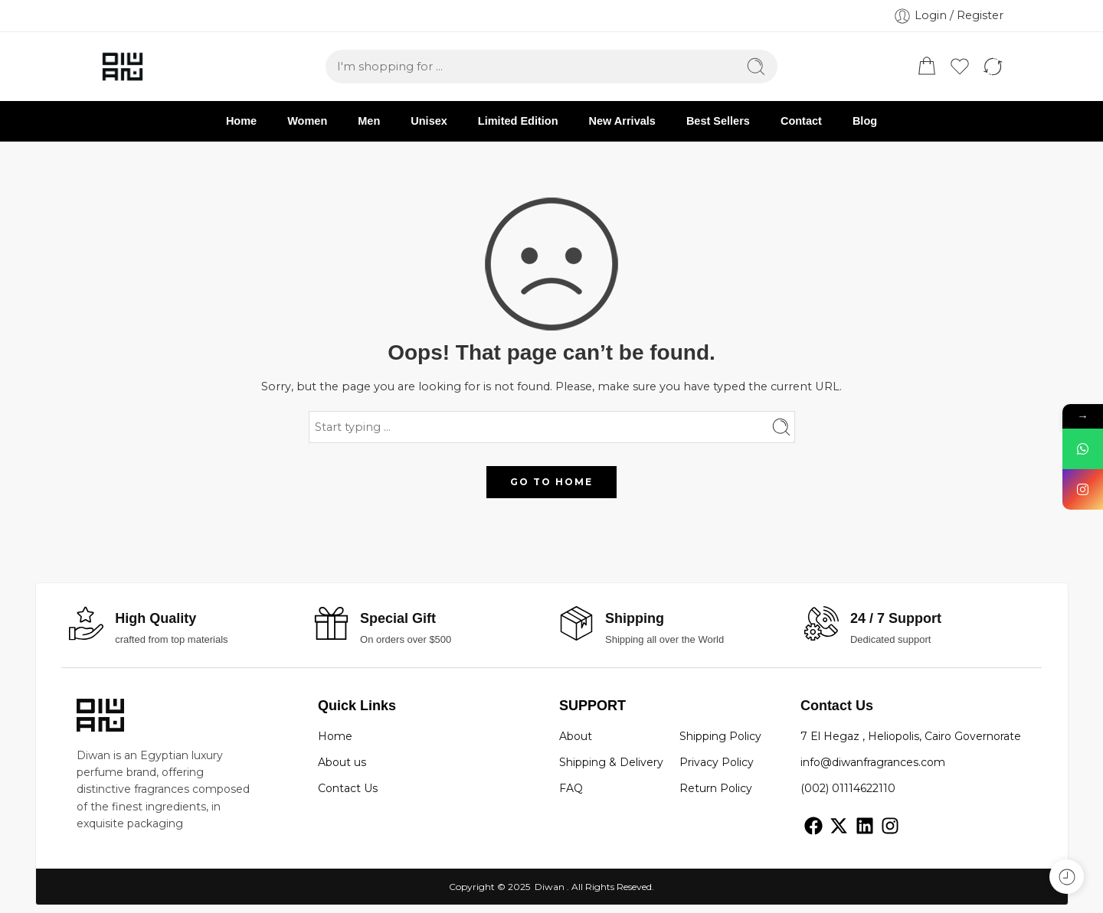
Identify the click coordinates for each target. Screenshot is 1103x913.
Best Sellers (718, 121)
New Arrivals (622, 121)
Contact (801, 121)
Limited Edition (518, 121)
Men (369, 121)
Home (241, 121)
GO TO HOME (551, 481)
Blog (865, 121)
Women (307, 121)
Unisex (429, 121)
